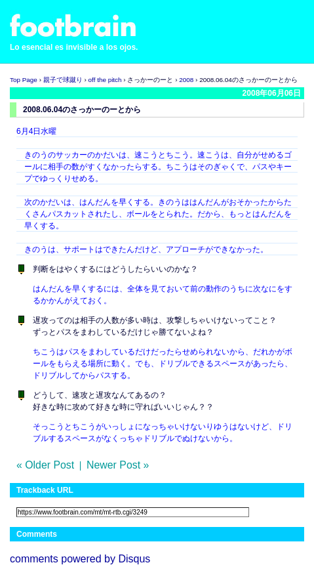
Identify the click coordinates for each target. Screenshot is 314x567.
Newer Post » (118, 465)
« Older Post (45, 465)
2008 (186, 79)
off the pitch (105, 79)
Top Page (23, 79)
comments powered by (80, 558)
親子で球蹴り (63, 79)
